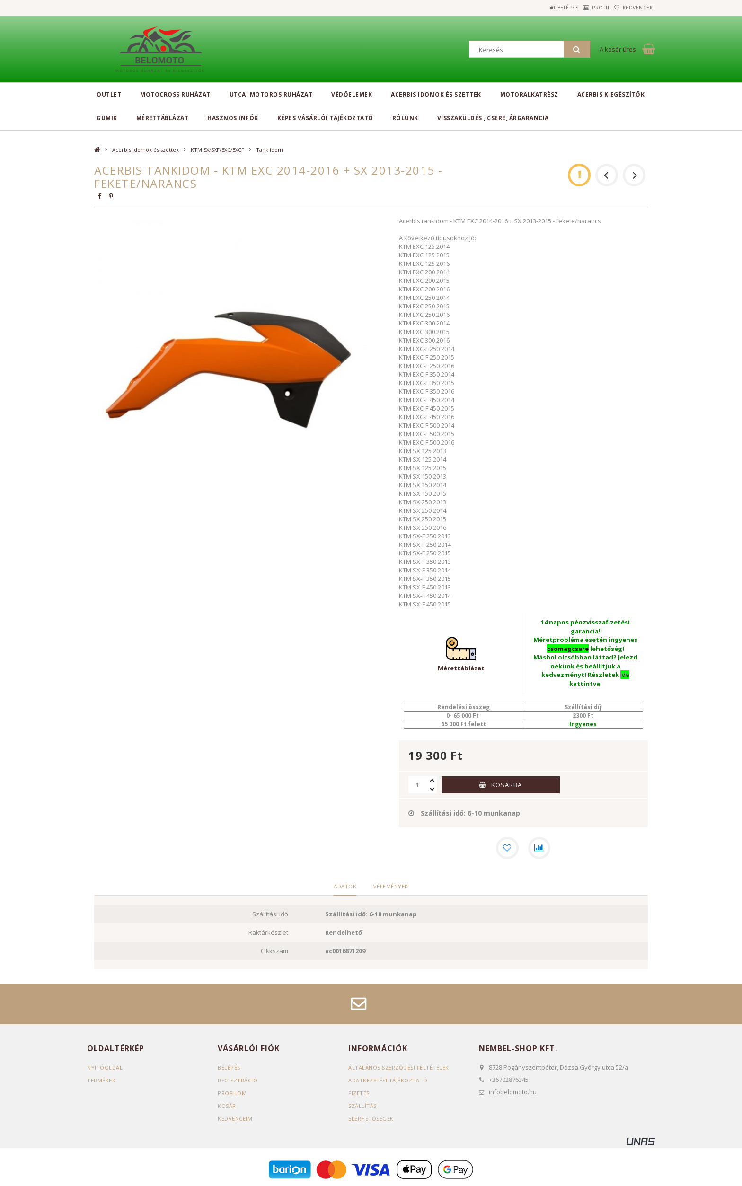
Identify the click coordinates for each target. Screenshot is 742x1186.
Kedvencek (633, 7)
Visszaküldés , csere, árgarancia (493, 118)
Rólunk (405, 118)
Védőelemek (351, 94)
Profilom (232, 1093)
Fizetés (359, 1093)
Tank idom (269, 149)
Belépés (543, 7)
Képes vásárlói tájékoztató (325, 118)
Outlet (109, 94)
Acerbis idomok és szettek (436, 94)
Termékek (101, 1080)
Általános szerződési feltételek (398, 1067)
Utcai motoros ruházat (271, 94)
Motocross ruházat (175, 94)
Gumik (107, 118)
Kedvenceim (235, 1118)
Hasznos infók (232, 118)
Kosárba (506, 785)
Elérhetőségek (371, 1118)
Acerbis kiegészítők (611, 94)
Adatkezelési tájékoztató (387, 1080)
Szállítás (362, 1105)
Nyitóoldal (105, 1067)
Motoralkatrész (529, 94)
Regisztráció (237, 1080)
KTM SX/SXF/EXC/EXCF (217, 149)
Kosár (227, 1105)
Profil (586, 7)
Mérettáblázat (162, 118)
